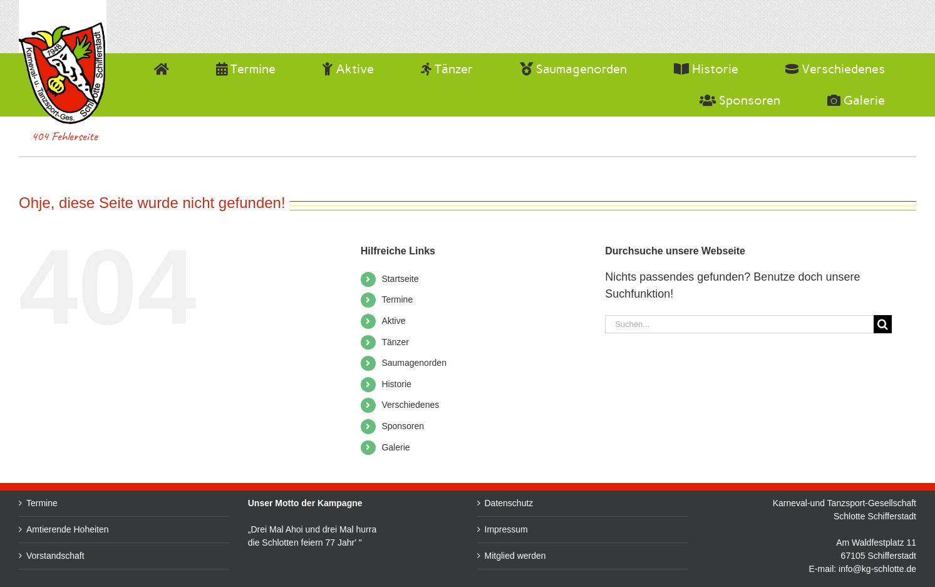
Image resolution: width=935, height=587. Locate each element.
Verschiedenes (410, 405)
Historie (396, 384)
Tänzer (395, 342)
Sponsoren (402, 426)
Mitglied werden (548, 556)
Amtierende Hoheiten (67, 529)
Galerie (395, 447)
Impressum (539, 529)
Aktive (393, 321)
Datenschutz (542, 503)
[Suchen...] (739, 324)
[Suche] (883, 324)
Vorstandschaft (55, 556)
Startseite (399, 279)
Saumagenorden (414, 363)
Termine (397, 299)
